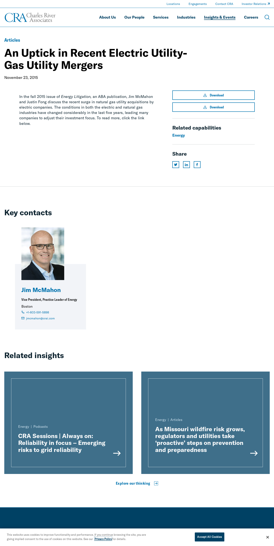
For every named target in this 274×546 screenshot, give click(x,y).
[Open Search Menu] (267, 17)
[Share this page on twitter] (175, 164)
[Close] (267, 538)
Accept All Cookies (209, 537)
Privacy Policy (103, 539)
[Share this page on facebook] (197, 164)
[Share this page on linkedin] (186, 164)
